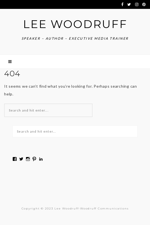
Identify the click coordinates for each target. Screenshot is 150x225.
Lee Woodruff (75, 24)
